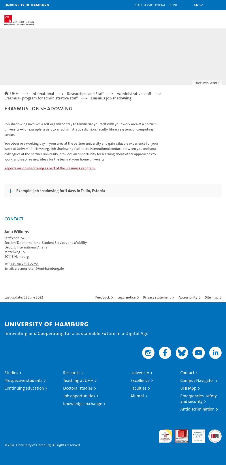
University (139, 372)
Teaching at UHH (78, 380)
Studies (11, 372)
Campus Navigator (197, 380)
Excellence (140, 380)
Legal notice (126, 297)
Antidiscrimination (197, 409)
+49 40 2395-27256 (24, 263)
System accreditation (215, 434)
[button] (197, 5)
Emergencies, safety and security (198, 398)
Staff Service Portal (150, 4)
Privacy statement (157, 297)
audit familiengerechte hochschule (165, 436)
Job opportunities (79, 396)
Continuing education (24, 388)
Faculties (138, 388)
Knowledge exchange (82, 403)
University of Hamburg (26, 4)
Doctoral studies (78, 388)
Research (71, 372)
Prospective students (23, 380)
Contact (187, 372)
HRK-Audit (196, 434)
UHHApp (188, 388)
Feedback (102, 297)
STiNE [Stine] (173, 4)
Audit (179, 432)
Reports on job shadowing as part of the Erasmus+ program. (50, 168)
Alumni (137, 396)
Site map (211, 297)
